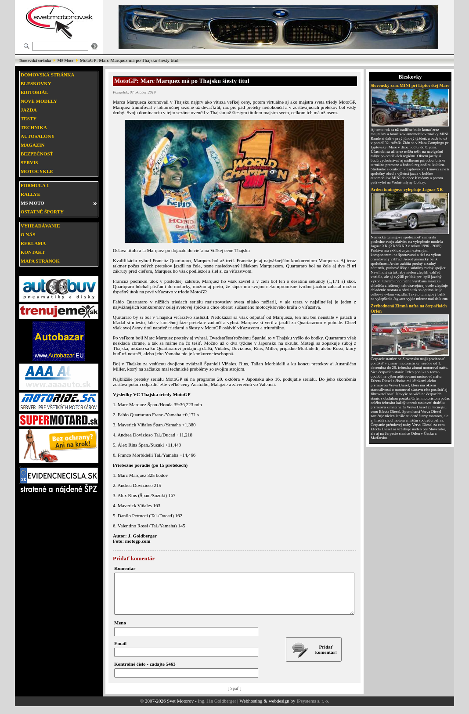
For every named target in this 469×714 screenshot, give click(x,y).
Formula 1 (35, 185)
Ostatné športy (42, 211)
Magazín (32, 145)
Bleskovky (36, 83)
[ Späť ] (235, 696)
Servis (29, 162)
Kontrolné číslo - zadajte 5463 (145, 671)
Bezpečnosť (37, 153)
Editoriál (34, 92)
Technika (34, 127)
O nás (28, 234)
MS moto (32, 203)
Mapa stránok (40, 260)
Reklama (33, 243)
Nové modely (39, 101)
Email (120, 651)
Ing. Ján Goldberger (217, 708)
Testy (28, 118)
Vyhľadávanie (40, 225)
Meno (120, 630)
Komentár (124, 568)
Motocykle (37, 171)
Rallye (30, 194)
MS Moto (65, 60)
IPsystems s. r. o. (312, 708)
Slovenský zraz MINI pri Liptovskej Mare (410, 85)
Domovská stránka (35, 60)
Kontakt (33, 252)
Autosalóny (37, 136)
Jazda (29, 109)
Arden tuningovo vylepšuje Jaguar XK (407, 189)
